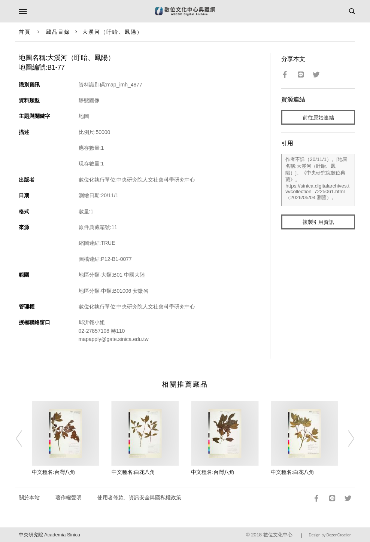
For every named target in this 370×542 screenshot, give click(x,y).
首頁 (25, 32)
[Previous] (23, 438)
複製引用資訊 (318, 222)
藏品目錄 (58, 32)
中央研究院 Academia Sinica (49, 535)
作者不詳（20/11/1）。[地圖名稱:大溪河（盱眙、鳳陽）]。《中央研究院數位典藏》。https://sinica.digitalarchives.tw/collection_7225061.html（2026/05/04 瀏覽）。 (318, 180)
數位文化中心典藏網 (185, 11)
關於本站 (29, 497)
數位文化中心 (277, 535)
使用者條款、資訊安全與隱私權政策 (139, 497)
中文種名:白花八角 (133, 472)
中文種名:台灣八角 (53, 472)
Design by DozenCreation (330, 535)
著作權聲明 (68, 497)
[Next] (346, 438)
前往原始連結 (318, 118)
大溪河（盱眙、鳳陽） (112, 32)
